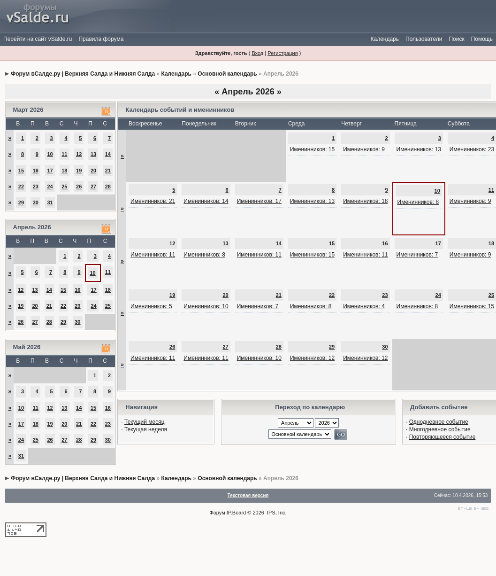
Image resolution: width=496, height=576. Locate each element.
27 (93, 186)
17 (50, 170)
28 (108, 186)
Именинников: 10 (205, 306)
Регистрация (282, 53)
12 (79, 154)
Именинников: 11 (152, 254)
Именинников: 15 (312, 149)
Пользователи (423, 39)
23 (35, 186)
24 (50, 186)
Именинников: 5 (151, 306)
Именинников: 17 (259, 201)
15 (21, 170)
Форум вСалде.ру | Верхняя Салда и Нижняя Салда (83, 73)
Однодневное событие (438, 422)
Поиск (456, 39)
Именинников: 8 (418, 202)
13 (93, 154)
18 (64, 170)
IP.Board (236, 512)
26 (79, 186)
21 (108, 170)
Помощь (482, 39)
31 (50, 202)
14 (108, 154)
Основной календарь (227, 73)
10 (50, 154)
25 (64, 186)
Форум (217, 512)
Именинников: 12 (312, 358)
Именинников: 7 (417, 254)
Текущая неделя (145, 429)
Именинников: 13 (419, 149)
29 (21, 202)
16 (35, 170)
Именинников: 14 (205, 201)
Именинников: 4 (364, 306)
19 (79, 170)
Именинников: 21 (152, 201)
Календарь (384, 39)
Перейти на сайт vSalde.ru (37, 39)
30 (35, 202)
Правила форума (100, 39)
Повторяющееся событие (442, 437)
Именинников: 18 (365, 201)
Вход (257, 53)
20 (93, 170)
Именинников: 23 (472, 149)
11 (64, 154)
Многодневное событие (440, 429)
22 (21, 186)
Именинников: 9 (364, 149)
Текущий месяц (144, 422)
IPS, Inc (276, 512)
